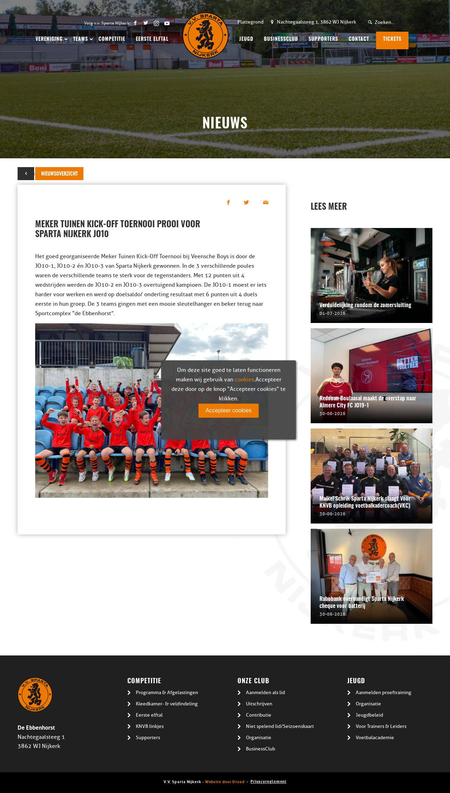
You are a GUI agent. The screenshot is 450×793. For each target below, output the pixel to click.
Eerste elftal (149, 715)
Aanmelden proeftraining (383, 693)
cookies (244, 379)
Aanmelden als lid (265, 693)
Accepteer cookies (228, 410)
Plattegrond (250, 22)
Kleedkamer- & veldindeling (167, 704)
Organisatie (258, 738)
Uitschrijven (259, 704)
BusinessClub (260, 749)
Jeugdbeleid (369, 715)
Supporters (148, 738)
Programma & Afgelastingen (167, 693)
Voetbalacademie (375, 738)
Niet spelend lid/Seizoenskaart (280, 726)
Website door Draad (225, 781)
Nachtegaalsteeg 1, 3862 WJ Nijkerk (316, 22)
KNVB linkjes (150, 726)
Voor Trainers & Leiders (381, 726)
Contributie (258, 715)
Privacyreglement (268, 781)
